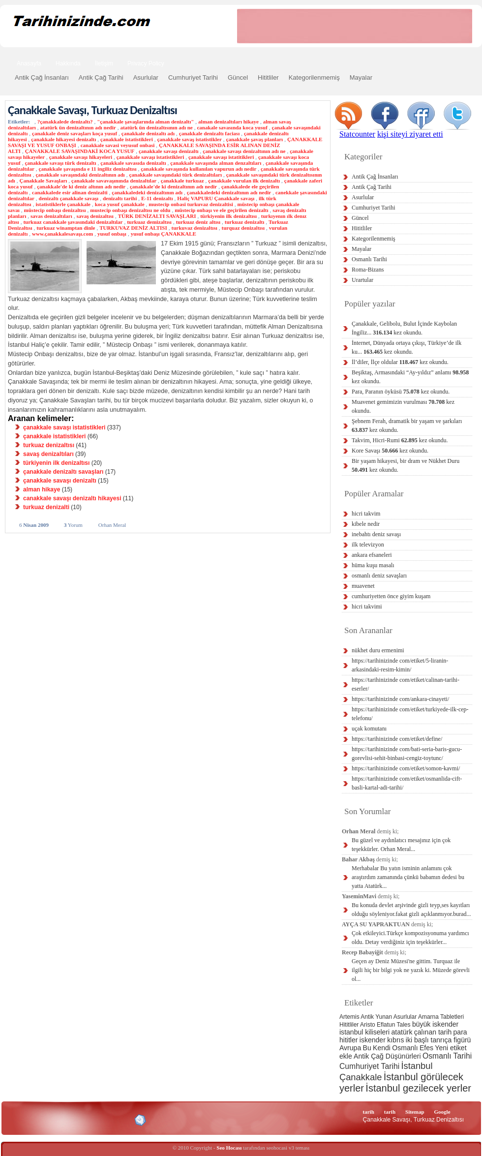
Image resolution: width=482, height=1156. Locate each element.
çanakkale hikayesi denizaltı (63, 139)
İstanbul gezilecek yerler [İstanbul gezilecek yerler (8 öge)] (418, 1088)
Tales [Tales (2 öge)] (404, 1024)
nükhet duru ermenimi (378, 650)
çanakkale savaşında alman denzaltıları (215, 163)
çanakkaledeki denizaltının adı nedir (229, 192)
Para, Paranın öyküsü (401, 391)
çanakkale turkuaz (182, 180)
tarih (368, 1112)
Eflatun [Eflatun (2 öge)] (386, 1024)
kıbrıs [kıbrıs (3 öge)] (395, 1040)
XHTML (59, 1119)
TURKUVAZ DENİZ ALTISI (133, 228)
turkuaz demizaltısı (149, 222)
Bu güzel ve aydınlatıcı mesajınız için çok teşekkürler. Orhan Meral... (401, 844)
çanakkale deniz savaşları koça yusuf (74, 133)
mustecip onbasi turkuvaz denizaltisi (191, 204)
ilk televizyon (368, 544)
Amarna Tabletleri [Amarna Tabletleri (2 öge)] (441, 1016)
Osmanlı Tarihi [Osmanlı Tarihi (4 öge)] (447, 1056)
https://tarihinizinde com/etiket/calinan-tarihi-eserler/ (405, 684)
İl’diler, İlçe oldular (400, 362)
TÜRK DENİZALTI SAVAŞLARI (157, 216)
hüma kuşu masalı (373, 565)
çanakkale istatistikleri (126, 139)
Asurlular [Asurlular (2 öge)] (405, 1016)
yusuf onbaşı (111, 234)
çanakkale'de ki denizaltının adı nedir (173, 186)
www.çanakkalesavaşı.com (62, 234)
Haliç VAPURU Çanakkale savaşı (215, 198)
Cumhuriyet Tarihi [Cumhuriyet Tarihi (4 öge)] (369, 1066)
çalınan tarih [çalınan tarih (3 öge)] (433, 1032)
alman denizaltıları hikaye (228, 121)
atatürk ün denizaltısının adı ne (156, 127)
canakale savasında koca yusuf (232, 127)
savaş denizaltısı (94, 216)
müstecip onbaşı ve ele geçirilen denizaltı (221, 210)
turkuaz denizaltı (244, 222)
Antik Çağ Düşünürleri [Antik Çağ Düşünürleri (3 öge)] (387, 1056)
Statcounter (357, 134)
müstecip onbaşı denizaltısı (55, 210)
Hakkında (68, 63)
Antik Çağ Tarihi (101, 77)
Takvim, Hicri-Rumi (400, 440)
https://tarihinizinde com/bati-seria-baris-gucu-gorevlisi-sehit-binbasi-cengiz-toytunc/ (407, 753)
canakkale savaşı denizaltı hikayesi (72, 498)
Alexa (32, 1120)
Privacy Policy (145, 63)
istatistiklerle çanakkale (62, 204)
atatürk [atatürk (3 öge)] (402, 1032)
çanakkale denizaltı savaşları (63, 471)
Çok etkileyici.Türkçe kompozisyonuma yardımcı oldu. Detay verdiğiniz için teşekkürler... (410, 937)
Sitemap (414, 1112)
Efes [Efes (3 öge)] (426, 1048)
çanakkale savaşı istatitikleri (221, 157)
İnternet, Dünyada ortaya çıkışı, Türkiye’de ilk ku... (406, 347)
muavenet (363, 585)
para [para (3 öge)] (460, 1032)
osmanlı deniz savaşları (379, 575)
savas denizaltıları (51, 216)
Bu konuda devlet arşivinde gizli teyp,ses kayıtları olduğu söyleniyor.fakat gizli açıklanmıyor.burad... (411, 909)
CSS (93, 1119)
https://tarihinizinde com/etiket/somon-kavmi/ (406, 768)
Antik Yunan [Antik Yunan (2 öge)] (376, 1016)
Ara (461, 62)
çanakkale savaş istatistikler (189, 139)
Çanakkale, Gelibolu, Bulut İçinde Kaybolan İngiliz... (404, 328)
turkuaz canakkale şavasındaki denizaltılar (72, 222)
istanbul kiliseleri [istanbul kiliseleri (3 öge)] (364, 1032)
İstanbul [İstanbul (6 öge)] (416, 1066)
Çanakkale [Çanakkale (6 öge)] (360, 1077)
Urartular (362, 279)
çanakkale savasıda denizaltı (133, 163)
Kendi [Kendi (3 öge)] (382, 1048)
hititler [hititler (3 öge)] (348, 1040)
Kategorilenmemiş (314, 77)
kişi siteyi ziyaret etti (410, 134)
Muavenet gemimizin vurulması (403, 406)
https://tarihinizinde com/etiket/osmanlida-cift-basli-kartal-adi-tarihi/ (407, 783)
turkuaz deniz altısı (198, 222)
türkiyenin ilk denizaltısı (228, 216)
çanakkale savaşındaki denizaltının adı (79, 175)
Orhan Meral (112, 525)
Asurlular (145, 77)
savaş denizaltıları (48, 454)
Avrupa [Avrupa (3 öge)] (350, 1048)
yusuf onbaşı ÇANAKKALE (163, 234)
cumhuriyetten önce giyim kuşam (391, 596)
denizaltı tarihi (120, 198)
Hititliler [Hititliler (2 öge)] (349, 1024)
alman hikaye (41, 489)
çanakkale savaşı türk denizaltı (60, 163)
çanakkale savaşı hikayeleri (80, 157)
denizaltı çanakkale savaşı (69, 198)
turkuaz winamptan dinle (65, 228)
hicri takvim (366, 513)
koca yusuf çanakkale (120, 204)
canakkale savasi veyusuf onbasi (118, 145)
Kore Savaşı (390, 450)
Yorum (73, 525)
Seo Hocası (228, 1148)
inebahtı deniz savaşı (376, 534)
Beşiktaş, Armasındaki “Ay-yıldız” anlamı (410, 377)
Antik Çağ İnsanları (42, 77)
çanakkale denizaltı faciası (209, 133)
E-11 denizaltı (157, 198)
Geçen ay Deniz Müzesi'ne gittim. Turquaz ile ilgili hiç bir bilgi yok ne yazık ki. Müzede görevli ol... (411, 970)
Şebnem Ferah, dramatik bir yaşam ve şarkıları (407, 425)
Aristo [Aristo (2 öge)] (367, 1024)
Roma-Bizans (368, 269)
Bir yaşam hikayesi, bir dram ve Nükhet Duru (405, 465)
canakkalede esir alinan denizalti (70, 192)
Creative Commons (18, 1119)
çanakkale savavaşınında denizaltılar (113, 180)
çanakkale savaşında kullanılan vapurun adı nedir (198, 169)
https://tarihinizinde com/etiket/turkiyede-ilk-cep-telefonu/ (410, 714)
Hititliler (268, 77)
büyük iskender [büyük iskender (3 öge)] (435, 1024)
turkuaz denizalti (46, 507)
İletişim (104, 63)
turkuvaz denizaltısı (194, 228)
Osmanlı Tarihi (369, 259)
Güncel (238, 77)
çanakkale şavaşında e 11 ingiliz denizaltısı (88, 169)
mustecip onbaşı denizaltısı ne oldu (130, 210)
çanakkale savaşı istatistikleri (150, 157)
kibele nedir (366, 523)
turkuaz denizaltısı (48, 445)
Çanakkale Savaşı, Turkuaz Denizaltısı (92, 110)
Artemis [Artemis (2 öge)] (349, 1016)
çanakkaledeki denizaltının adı (147, 192)
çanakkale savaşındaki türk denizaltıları (175, 175)
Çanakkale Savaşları (43, 180)
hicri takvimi (367, 606)
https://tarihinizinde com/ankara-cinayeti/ (400, 699)
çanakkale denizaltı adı (148, 133)
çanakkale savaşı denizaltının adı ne (244, 151)
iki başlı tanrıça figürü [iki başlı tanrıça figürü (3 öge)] (438, 1040)
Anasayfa (29, 63)
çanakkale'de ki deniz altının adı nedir (81, 186)
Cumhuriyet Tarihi (193, 77)
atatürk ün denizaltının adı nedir (78, 127)
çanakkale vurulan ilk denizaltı (244, 180)
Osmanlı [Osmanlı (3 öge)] (405, 1048)
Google (442, 1112)
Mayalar (361, 77)
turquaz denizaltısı (243, 228)
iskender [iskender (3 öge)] (373, 1040)
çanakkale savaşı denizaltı (169, 151)
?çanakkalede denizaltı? (65, 121)
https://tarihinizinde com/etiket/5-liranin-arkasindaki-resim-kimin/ (400, 665)
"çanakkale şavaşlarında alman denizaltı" (145, 121)
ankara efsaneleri (372, 554)
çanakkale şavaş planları (254, 139)
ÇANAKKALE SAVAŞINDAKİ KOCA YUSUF (80, 151)
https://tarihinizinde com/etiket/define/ (397, 738)
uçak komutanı (369, 728)
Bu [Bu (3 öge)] (367, 1048)
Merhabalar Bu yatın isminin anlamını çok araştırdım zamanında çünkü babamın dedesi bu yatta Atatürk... (408, 877)
